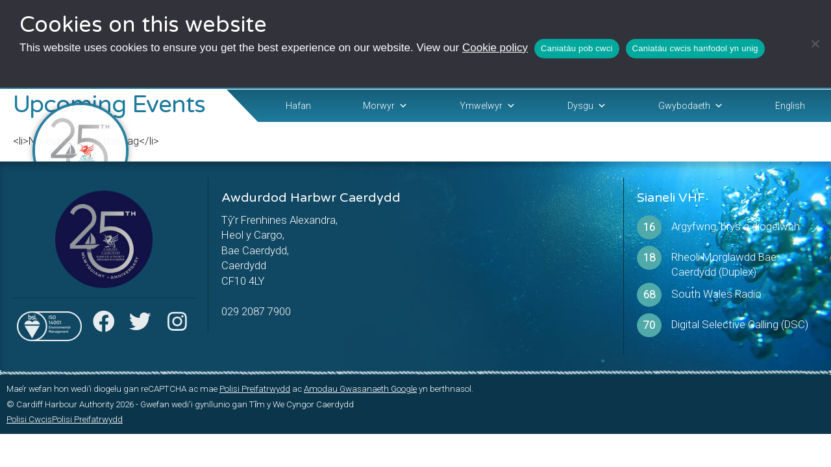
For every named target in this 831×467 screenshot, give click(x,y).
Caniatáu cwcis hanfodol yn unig (695, 48)
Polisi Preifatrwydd (254, 389)
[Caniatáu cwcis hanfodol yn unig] (814, 43)
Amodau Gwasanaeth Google (360, 389)
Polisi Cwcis (29, 419)
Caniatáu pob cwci (576, 48)
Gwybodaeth (690, 106)
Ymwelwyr (487, 106)
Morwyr (385, 106)
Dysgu (586, 106)
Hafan (298, 106)
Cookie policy (495, 48)
